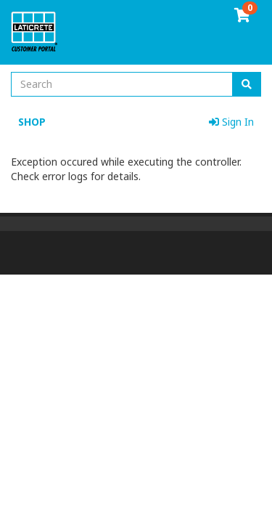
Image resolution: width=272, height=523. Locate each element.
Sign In (231, 122)
